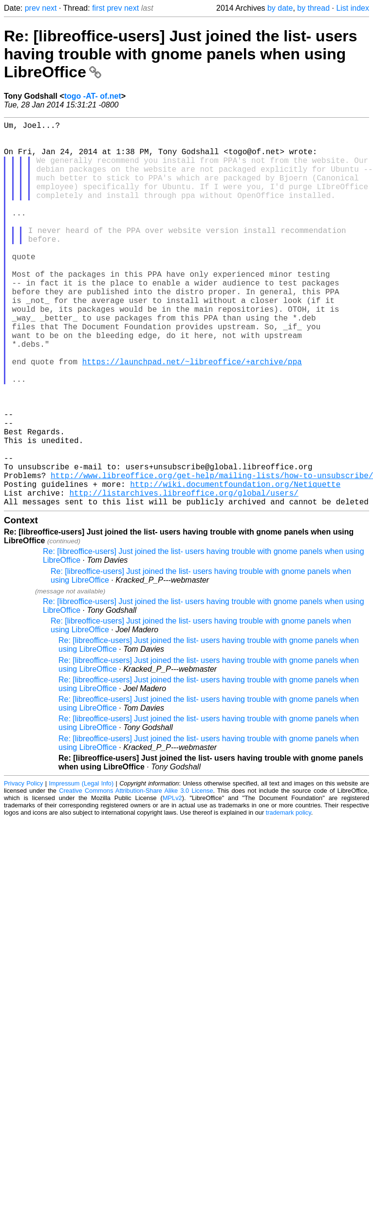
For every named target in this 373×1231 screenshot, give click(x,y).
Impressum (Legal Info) (81, 869)
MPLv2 (172, 883)
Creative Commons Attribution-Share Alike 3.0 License (136, 876)
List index (352, 8)
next (49, 8)
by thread (313, 8)
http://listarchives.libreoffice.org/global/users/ (183, 576)
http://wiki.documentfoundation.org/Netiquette (235, 565)
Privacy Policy (23, 869)
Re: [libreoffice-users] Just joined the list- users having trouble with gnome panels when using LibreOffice (180, 54)
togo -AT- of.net (92, 96)
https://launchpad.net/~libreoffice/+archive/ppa (192, 415)
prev (32, 8)
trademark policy (288, 898)
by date (280, 8)
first (98, 8)
